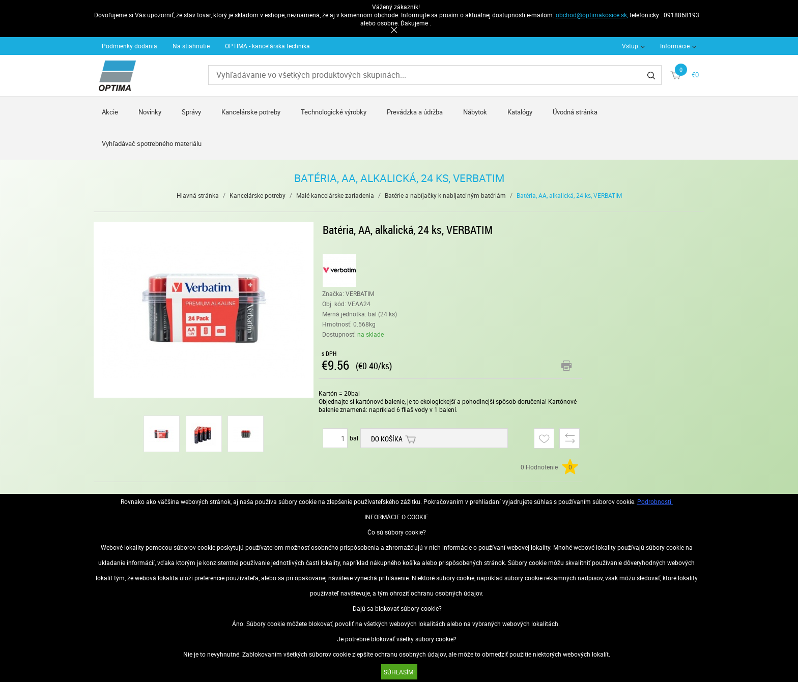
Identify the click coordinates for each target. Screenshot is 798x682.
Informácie (675, 46)
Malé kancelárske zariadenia (335, 195)
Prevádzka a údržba (415, 111)
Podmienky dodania (129, 46)
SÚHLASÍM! (399, 672)
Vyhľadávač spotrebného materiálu (152, 143)
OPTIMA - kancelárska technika (267, 46)
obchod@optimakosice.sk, (592, 15)
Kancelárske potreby (250, 111)
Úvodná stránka (575, 111)
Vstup (630, 46)
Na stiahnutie (191, 46)
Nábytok (475, 111)
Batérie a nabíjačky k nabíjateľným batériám (445, 195)
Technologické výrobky (333, 111)
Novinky (149, 111)
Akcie (110, 111)
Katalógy (519, 111)
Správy (191, 111)
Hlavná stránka (198, 195)
